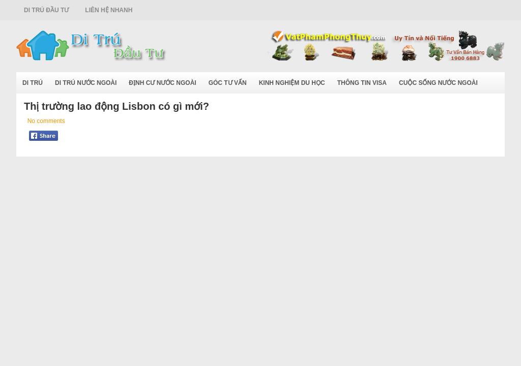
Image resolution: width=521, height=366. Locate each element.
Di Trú (32, 82)
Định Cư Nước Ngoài (162, 82)
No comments (46, 121)
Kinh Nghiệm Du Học (292, 82)
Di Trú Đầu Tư (46, 10)
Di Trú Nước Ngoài (86, 82)
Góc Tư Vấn (228, 82)
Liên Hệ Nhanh (108, 10)
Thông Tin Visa (362, 82)
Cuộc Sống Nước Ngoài (438, 82)
